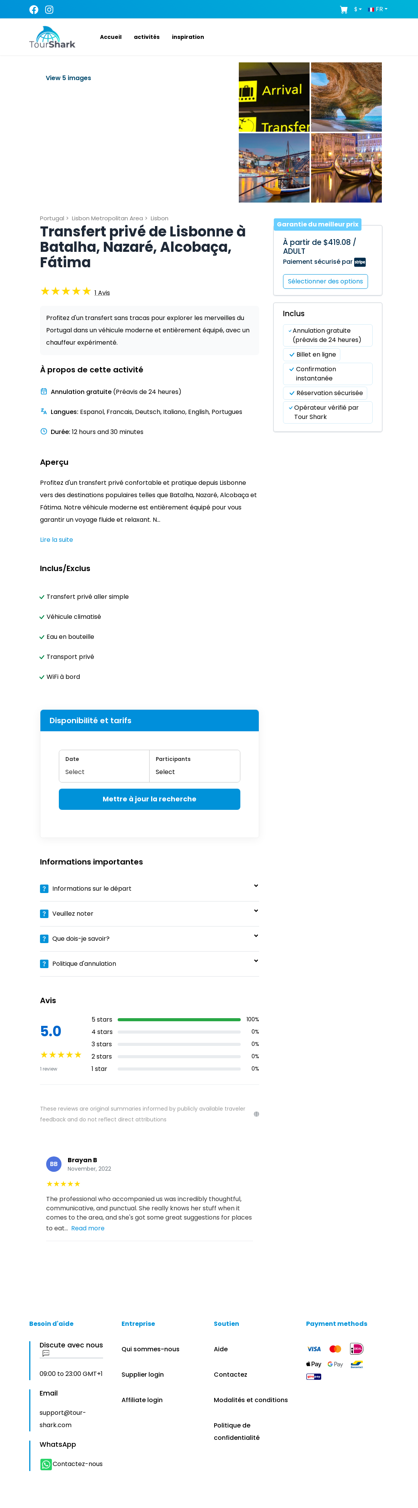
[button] (101, 37)
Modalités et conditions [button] (251, 1400)
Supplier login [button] (143, 1374)
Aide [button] (221, 1349)
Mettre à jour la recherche (150, 799)
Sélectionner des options (325, 281)
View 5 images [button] (68, 78)
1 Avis (102, 292)
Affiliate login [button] (142, 1400)
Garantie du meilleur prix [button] (317, 224)
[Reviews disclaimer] (256, 1114)
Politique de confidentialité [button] (237, 1431)
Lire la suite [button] (56, 539)
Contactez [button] (230, 1374)
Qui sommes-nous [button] (151, 1349)
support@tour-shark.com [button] (63, 1418)
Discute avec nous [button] (71, 1349)
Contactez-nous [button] (71, 1463)
